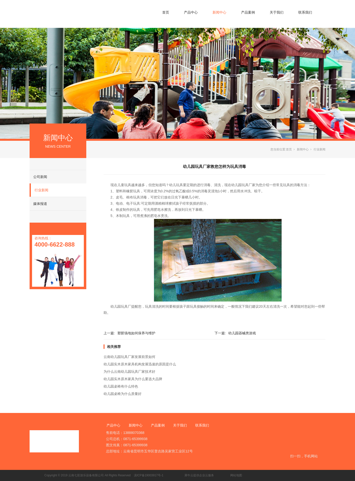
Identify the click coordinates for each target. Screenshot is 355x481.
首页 (165, 12)
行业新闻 (41, 190)
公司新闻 (40, 177)
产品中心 (191, 12)
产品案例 (248, 12)
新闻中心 (219, 12)
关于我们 (277, 12)
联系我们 (305, 12)
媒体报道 (40, 204)
